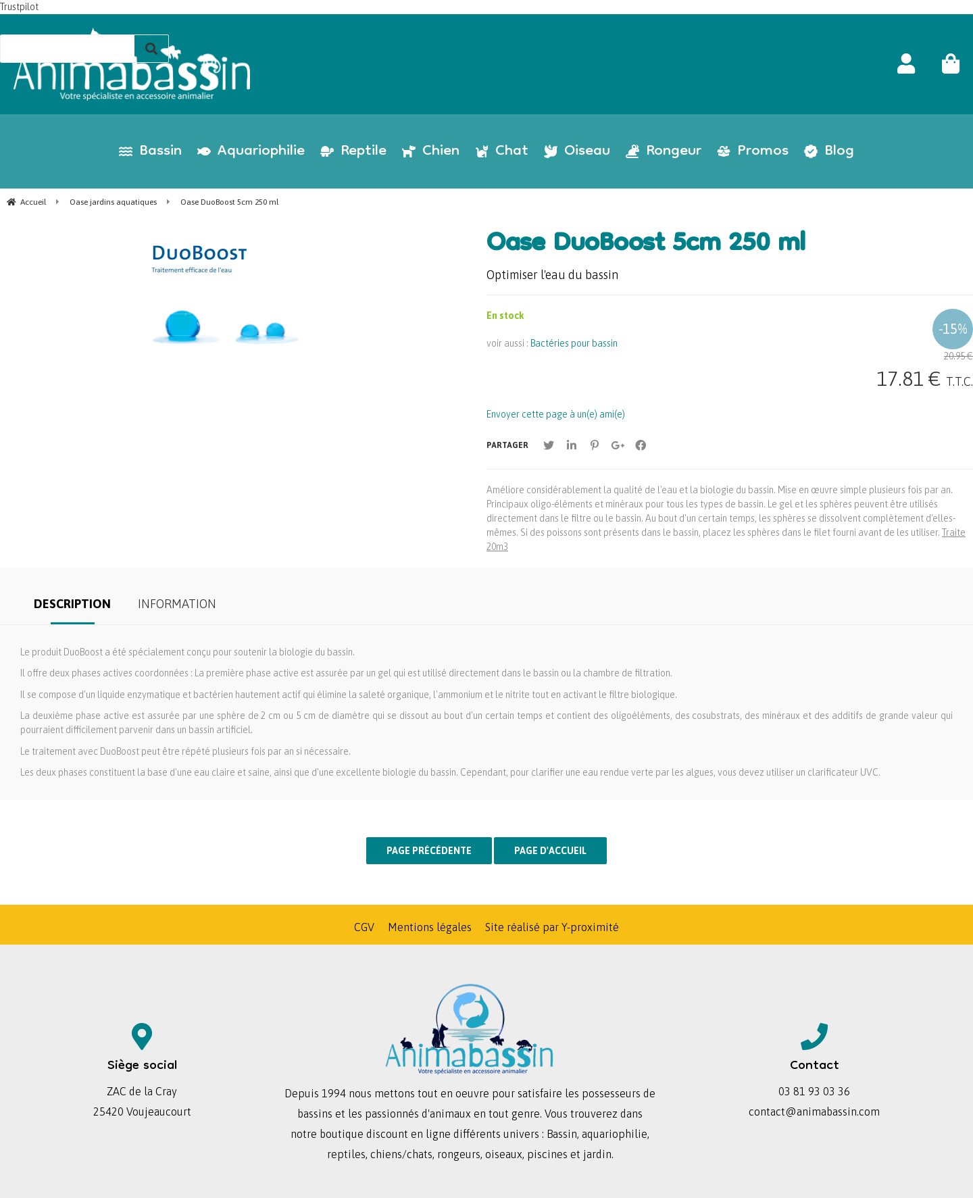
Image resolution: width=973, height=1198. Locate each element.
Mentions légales (430, 927)
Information (177, 604)
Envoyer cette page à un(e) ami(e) (556, 414)
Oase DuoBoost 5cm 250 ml (646, 245)
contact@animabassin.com (814, 1111)
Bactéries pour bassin (574, 343)
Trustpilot (19, 6)
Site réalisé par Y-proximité (552, 927)
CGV (364, 927)
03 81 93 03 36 (814, 1091)
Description (72, 604)
